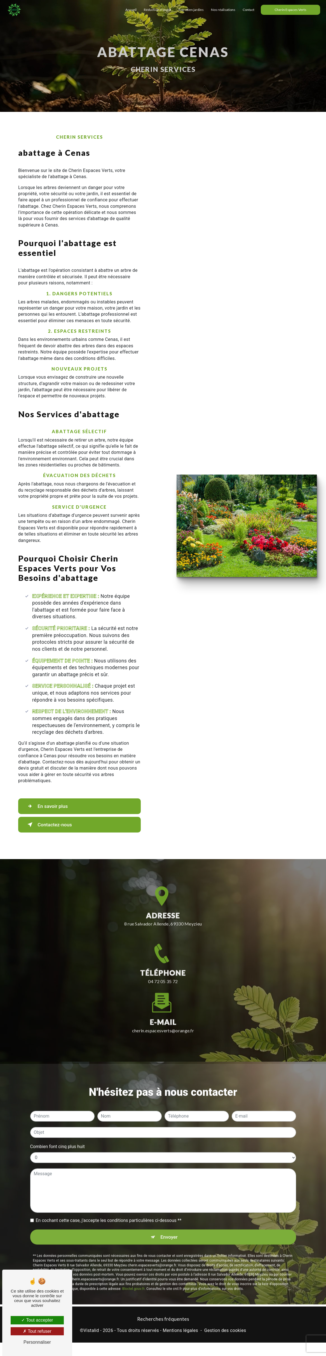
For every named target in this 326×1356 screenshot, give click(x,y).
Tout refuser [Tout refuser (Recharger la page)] (37, 1331)
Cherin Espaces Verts (289, 10)
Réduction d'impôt (156, 10)
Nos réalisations (222, 10)
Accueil (129, 10)
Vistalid (91, 1331)
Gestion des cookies (225, 1331)
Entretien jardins (189, 10)
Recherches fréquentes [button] (163, 1320)
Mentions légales (180, 1331)
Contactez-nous (52, 824)
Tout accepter (37, 1320)
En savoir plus (49, 806)
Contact (247, 10)
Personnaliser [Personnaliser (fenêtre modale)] (37, 1342)
